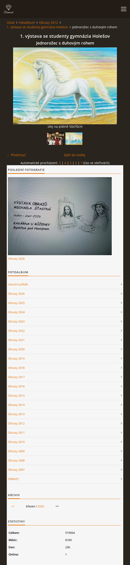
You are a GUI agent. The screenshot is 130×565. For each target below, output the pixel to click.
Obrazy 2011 (16, 433)
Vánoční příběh (18, 284)
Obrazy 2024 (16, 312)
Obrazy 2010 (16, 442)
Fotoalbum (27, 22)
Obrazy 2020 (16, 349)
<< (12, 506)
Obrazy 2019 (16, 358)
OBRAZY (13, 479)
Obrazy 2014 (16, 405)
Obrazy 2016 (16, 386)
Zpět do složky (74, 155)
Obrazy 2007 (16, 470)
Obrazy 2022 (16, 331)
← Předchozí (16, 155)
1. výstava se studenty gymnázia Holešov (37, 27)
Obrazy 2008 (16, 460)
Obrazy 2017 (16, 377)
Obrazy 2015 (16, 395)
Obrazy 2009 (16, 451)
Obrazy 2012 (48, 22)
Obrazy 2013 (16, 414)
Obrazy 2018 (16, 368)
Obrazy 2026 (16, 259)
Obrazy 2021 (16, 340)
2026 (41, 506)
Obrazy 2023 (16, 321)
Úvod (10, 22)
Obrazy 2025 (16, 303)
